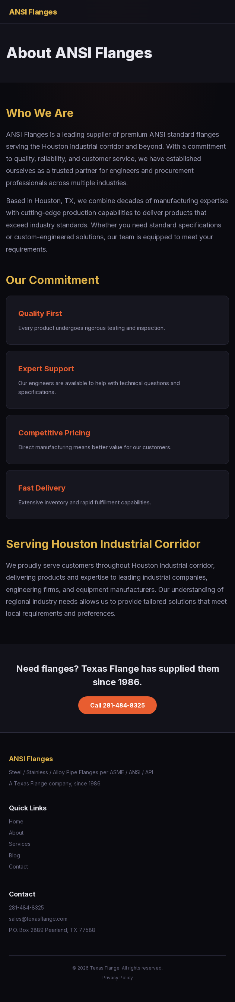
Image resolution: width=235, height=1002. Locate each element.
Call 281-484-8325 (117, 705)
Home (16, 821)
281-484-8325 (26, 907)
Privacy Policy (117, 977)
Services (20, 844)
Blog (14, 855)
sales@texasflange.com (38, 919)
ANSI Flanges (33, 11)
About (16, 832)
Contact (18, 866)
